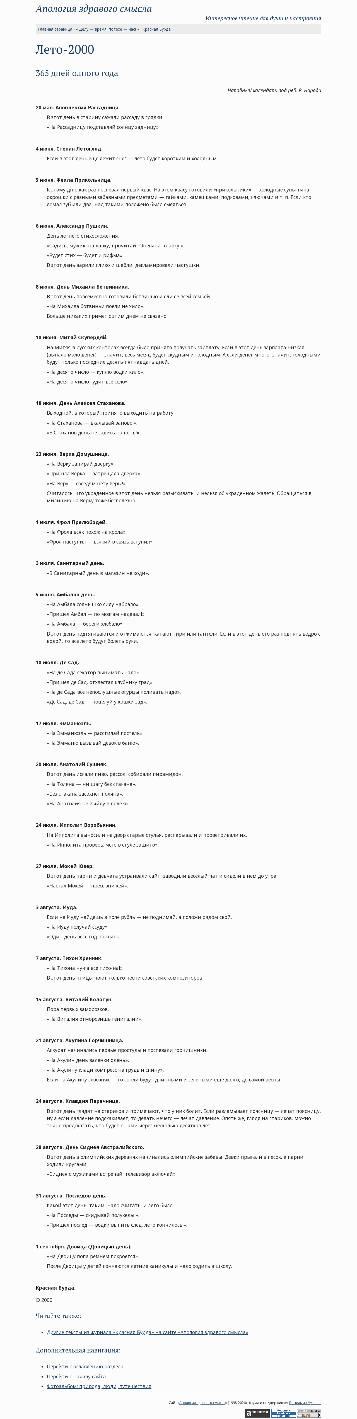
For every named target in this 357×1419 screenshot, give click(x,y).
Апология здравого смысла (94, 8)
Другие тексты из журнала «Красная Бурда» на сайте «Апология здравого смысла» (147, 1332)
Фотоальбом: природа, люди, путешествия (99, 1386)
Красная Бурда (157, 29)
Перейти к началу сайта (76, 1376)
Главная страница (55, 29)
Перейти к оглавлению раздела (85, 1366)
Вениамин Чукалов (305, 1402)
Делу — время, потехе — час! (107, 29)
